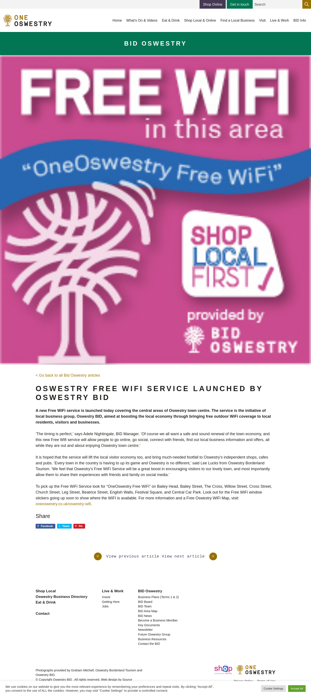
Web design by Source (116, 679)
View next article (189, 556)
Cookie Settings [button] (273, 688)
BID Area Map (147, 611)
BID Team (145, 606)
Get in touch (239, 4)
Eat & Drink (46, 602)
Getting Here (111, 602)
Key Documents (149, 625)
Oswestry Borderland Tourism (115, 670)
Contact (42, 613)
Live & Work (112, 591)
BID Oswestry (150, 591)
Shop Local (46, 591)
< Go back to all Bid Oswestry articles (68, 375)
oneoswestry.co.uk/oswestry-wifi (63, 504)
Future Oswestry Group (154, 634)
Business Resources (152, 639)
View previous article (126, 556)
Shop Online (212, 4)
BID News (145, 616)
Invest (106, 597)
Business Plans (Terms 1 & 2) (158, 597)
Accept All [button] (297, 688)
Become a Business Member (158, 620)
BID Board (145, 602)
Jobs (105, 606)
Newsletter (145, 629)
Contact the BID (149, 643)
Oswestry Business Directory (61, 596)
